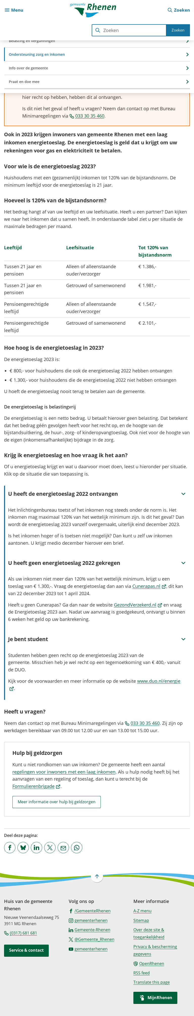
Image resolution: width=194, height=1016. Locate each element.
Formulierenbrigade (36, 786)
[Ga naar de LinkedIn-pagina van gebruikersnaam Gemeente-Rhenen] (89, 929)
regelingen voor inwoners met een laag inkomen (63, 772)
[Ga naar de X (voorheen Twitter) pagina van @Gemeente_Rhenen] (91, 939)
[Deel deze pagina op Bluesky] (23, 847)
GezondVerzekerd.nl (138, 605)
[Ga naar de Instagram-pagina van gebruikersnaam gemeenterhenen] (88, 920)
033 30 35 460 (86, 116)
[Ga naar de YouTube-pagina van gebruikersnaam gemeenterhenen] (88, 949)
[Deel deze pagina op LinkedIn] (36, 847)
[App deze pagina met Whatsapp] (76, 847)
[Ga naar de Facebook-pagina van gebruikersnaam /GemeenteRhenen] (90, 911)
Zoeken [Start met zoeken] (178, 30)
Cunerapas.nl (149, 586)
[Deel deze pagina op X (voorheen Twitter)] (50, 847)
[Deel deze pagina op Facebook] (9, 847)
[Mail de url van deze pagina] (63, 847)
